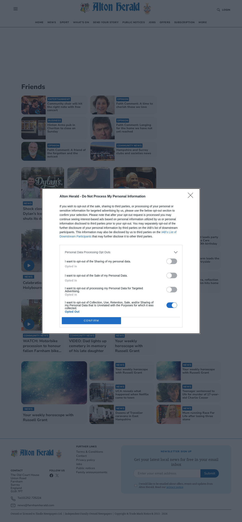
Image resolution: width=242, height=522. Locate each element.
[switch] (171, 261)
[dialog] (121, 261)
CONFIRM (91, 320)
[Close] (192, 197)
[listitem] (121, 252)
